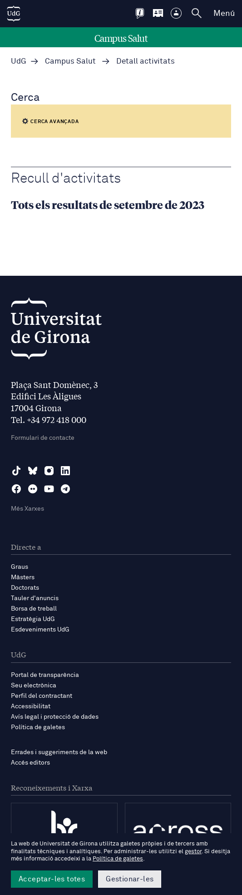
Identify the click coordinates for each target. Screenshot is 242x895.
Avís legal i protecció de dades (55, 717)
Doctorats (25, 588)
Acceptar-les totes (52, 879)
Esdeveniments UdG (40, 629)
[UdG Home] (13, 13)
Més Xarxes (27, 509)
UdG (18, 61)
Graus (19, 567)
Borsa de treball (34, 609)
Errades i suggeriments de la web (59, 752)
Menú (224, 14)
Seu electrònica (33, 685)
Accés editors (30, 763)
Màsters (23, 577)
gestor (193, 852)
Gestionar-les (129, 879)
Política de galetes (38, 727)
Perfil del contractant (41, 696)
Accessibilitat (30, 706)
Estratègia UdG (33, 619)
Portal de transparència (45, 675)
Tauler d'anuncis (35, 598)
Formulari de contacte (42, 438)
